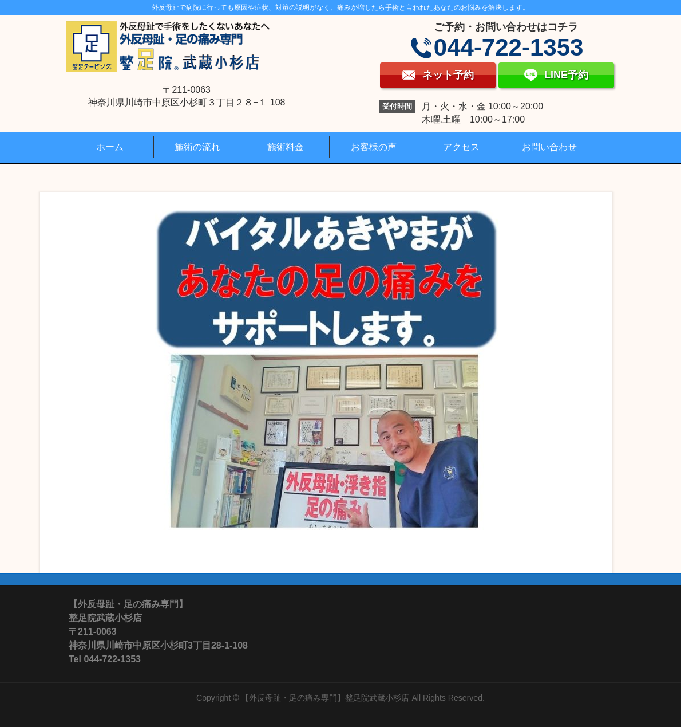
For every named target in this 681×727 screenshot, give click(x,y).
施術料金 (285, 147)
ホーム (110, 147)
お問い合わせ (549, 147)
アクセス (461, 147)
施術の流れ (197, 147)
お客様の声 (374, 147)
